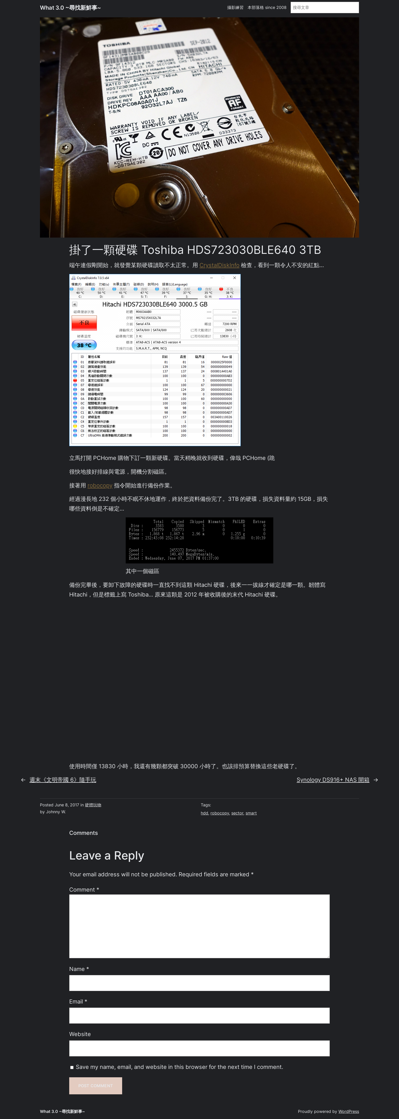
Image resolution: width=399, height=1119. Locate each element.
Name (79, 968)
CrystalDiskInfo (219, 264)
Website (80, 1033)
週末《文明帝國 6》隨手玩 (63, 779)
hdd (204, 813)
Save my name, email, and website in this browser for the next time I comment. (179, 1066)
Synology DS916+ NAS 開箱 (333, 779)
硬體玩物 (93, 805)
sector (237, 813)
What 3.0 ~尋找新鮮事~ (70, 7)
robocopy (100, 485)
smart (251, 813)
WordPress (348, 1111)
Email (78, 1001)
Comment (84, 889)
